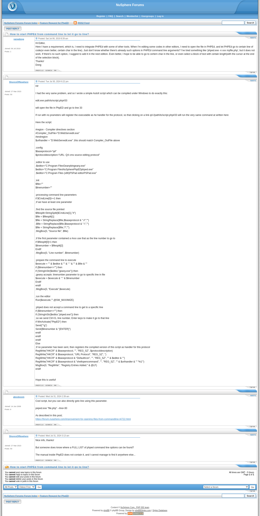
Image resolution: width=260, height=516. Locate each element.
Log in (160, 16)
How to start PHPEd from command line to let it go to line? (49, 467)
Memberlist (132, 16)
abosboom (18, 397)
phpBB (106, 510)
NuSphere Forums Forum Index (20, 23)
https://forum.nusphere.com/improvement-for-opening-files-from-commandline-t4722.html (83, 419)
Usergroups (147, 16)
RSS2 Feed (81, 23)
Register (100, 16)
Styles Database (159, 510)
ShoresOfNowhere (18, 82)
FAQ (110, 16)
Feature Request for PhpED (54, 23)
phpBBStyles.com (143, 510)
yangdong (19, 39)
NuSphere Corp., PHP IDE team (134, 507)
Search (119, 16)
